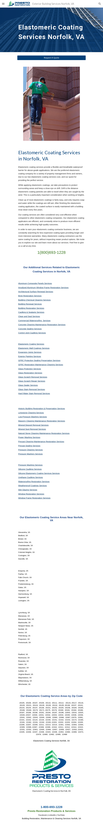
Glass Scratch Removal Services (32, 377)
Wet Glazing (24, 490)
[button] (3, 3)
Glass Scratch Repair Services (31, 381)
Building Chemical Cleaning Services (34, 300)
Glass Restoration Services (30, 373)
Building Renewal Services (30, 304)
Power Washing (25, 437)
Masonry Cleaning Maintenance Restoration (37, 421)
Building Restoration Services (31, 308)
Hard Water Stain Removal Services (34, 393)
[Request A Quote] (51, 58)
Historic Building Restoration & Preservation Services (41, 408)
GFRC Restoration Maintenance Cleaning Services (40, 365)
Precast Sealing (25, 446)
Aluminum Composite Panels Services (35, 283)
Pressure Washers (26, 454)
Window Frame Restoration (30, 498)
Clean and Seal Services (29, 316)
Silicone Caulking (26, 469)
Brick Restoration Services (30, 296)
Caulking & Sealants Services (31, 312)
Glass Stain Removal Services (31, 389)
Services (40, 413)
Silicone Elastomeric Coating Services (35, 473)
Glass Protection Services (29, 369)
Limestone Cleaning (27, 413)
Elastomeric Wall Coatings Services (34, 348)
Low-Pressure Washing (28, 417)
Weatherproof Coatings (28, 486)
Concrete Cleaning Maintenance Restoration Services (42, 325)
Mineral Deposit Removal (29, 425)
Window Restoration (27, 494)
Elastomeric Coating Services (31, 344)
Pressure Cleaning (26, 450)
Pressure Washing (26, 465)
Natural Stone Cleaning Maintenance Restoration (40, 433)
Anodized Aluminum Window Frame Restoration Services (43, 288)
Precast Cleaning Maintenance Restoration (37, 441)
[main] (51, 29)
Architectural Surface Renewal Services (35, 292)
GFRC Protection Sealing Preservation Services (39, 360)
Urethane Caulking (26, 477)
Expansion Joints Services (29, 352)
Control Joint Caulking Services (32, 333)
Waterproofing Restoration (30, 482)
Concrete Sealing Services (30, 329)
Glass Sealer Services (28, 385)
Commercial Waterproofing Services (34, 321)
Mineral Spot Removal (28, 429)
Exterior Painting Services (29, 356)
